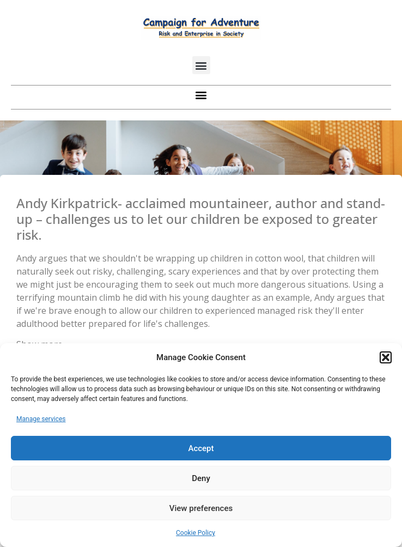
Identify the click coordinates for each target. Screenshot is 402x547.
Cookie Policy (195, 533)
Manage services (41, 419)
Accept (201, 448)
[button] (385, 357)
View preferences (201, 508)
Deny (201, 478)
